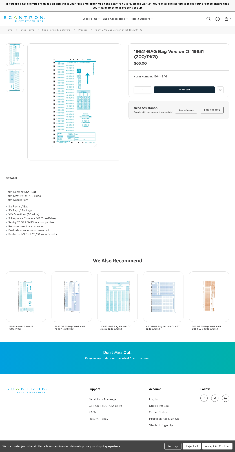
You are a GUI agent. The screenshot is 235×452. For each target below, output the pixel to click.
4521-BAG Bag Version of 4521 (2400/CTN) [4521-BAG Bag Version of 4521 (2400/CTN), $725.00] (163, 327)
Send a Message (186, 110)
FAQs (92, 412)
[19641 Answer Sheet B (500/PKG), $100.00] (26, 296)
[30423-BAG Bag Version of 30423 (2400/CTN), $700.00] (117, 296)
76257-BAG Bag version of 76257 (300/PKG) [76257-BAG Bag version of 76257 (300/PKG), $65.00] (70, 327)
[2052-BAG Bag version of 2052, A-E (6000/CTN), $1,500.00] (209, 296)
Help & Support (141, 18)
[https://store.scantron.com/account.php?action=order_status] (218, 19)
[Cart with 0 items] (228, 19)
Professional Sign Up (164, 418)
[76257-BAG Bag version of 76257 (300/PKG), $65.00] (72, 296)
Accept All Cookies (217, 446)
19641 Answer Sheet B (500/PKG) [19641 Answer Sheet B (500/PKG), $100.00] (21, 327)
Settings (172, 446)
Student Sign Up (161, 425)
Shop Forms (91, 18)
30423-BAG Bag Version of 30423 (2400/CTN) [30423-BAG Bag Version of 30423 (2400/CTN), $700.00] (115, 327)
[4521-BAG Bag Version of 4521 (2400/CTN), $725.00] (163, 296)
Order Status (158, 412)
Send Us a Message (102, 399)
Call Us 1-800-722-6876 (105, 406)
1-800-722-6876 (212, 110)
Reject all (192, 446)
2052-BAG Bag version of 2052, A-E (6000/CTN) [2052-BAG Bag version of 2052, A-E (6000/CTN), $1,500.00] (206, 327)
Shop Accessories (115, 18)
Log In (153, 399)
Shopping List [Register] (159, 406)
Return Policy (98, 418)
